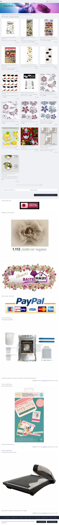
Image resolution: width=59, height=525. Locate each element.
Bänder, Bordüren (33, 189)
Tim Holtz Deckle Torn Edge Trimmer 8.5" (9, 452)
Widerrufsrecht (37, 517)
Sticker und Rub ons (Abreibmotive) (16, 14)
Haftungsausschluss (14, 517)
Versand (44, 380)
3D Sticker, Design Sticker (27, 14)
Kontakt (26, 517)
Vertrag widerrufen (44, 517)
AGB (3, 517)
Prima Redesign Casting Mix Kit (7, 319)
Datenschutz (8, 517)
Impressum (21, 517)
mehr (15, 40)
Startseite (7, 14)
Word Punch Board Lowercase (7, 385)
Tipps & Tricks (31, 517)
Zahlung (54, 517)
